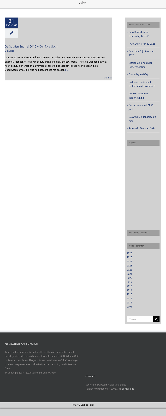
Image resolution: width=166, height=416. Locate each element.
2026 (129, 253)
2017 (129, 290)
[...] (66, 69)
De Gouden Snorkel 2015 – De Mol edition (31, 46)
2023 (129, 265)
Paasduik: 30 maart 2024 (142, 128)
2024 (129, 261)
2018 (129, 286)
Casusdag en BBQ (138, 74)
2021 (129, 273)
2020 (129, 278)
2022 (129, 269)
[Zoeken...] (140, 319)
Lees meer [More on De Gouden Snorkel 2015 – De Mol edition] (107, 78)
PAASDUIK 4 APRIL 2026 (142, 43)
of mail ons (128, 388)
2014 (129, 302)
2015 (129, 298)
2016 (129, 294)
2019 (129, 282)
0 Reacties (9, 51)
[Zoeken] (156, 319)
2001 (129, 306)
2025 (129, 257)
